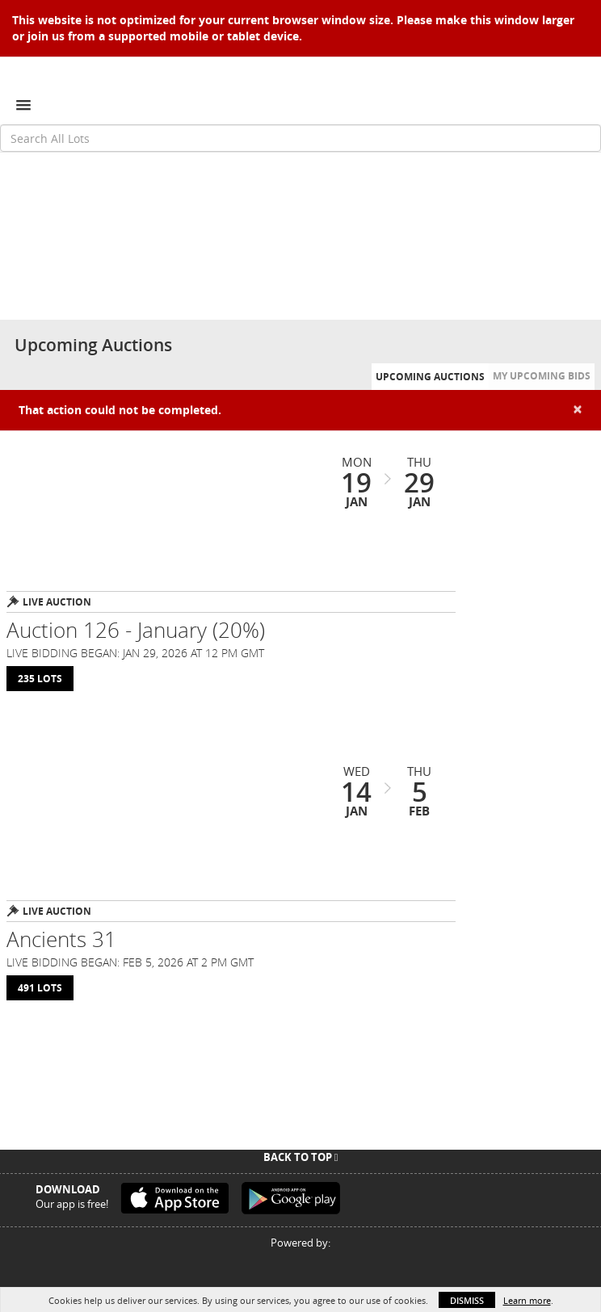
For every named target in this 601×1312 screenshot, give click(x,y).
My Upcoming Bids (541, 376)
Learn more (527, 1300)
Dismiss (467, 1300)
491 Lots (40, 988)
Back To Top (300, 1157)
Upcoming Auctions (430, 377)
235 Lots (40, 678)
